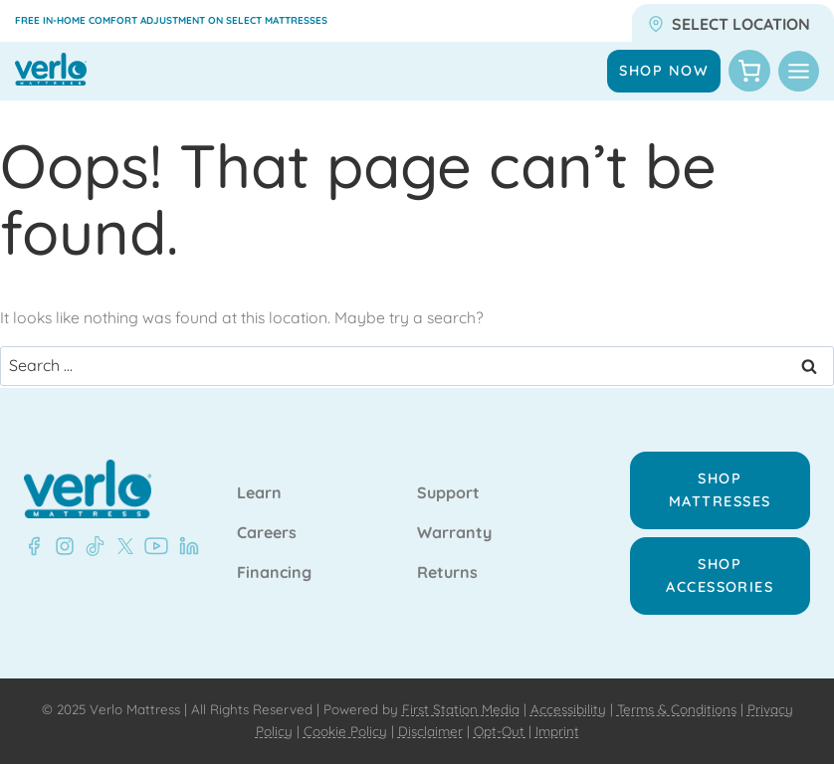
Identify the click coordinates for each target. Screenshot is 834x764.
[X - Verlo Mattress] (121, 546)
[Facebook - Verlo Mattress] (34, 546)
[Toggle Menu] (798, 71)
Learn (259, 493)
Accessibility (568, 709)
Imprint (557, 731)
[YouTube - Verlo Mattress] (152, 546)
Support (448, 493)
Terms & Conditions (676, 709)
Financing (274, 573)
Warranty (454, 533)
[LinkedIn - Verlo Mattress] (185, 546)
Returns (447, 573)
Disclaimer (430, 731)
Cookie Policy (345, 731)
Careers (267, 533)
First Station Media (461, 709)
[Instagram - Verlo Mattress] (61, 546)
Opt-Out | (502, 731)
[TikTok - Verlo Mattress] (91, 546)
